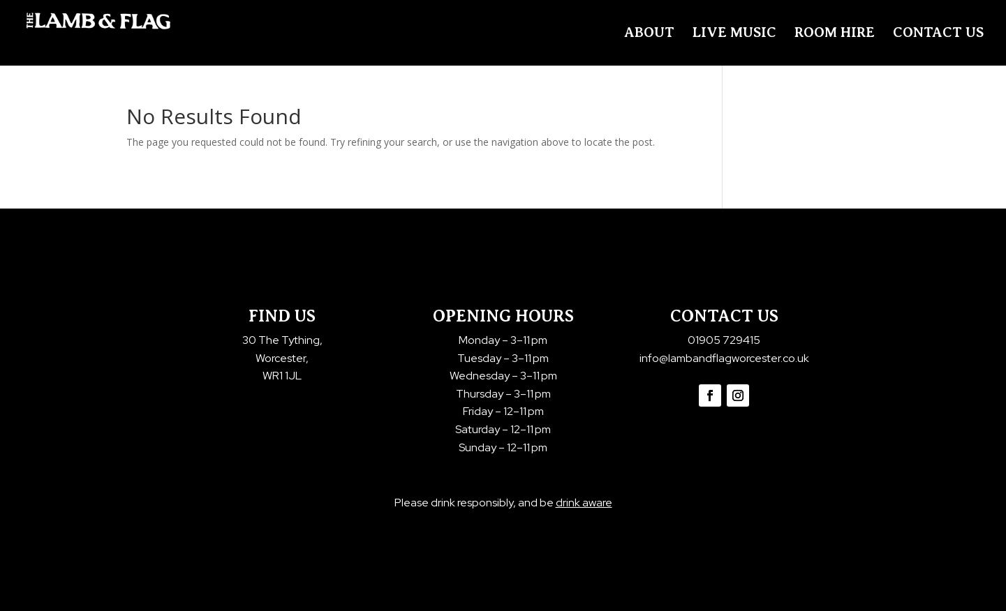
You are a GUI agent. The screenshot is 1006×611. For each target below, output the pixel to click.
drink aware (584, 502)
